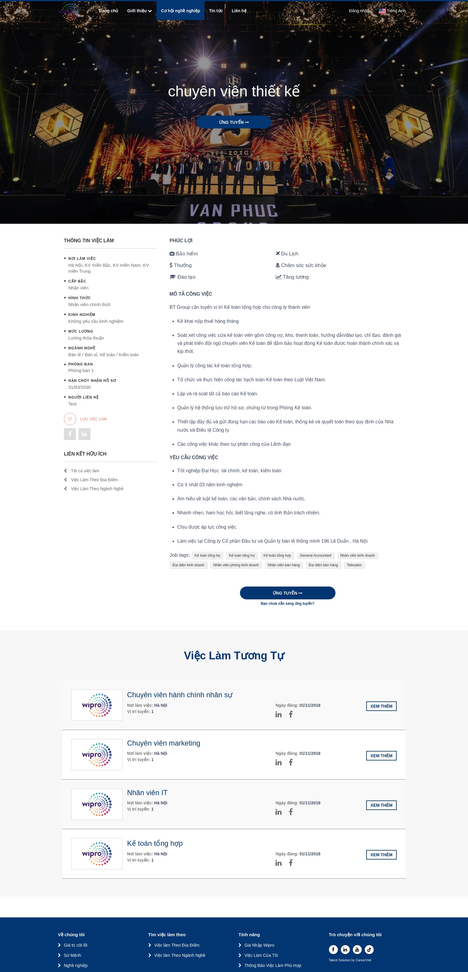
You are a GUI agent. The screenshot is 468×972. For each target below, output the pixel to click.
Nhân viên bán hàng (284, 565)
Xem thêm (381, 706)
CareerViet (363, 960)
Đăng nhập (359, 10)
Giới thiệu (139, 10)
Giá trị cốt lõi (75, 945)
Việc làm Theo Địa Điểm (177, 945)
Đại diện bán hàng (323, 565)
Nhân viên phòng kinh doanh (236, 565)
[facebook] (333, 949)
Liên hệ (239, 10)
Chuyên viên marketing (163, 743)
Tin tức (216, 10)
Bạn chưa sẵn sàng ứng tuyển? (288, 603)
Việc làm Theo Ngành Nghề (180, 955)
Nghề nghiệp (76, 965)
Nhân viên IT (147, 793)
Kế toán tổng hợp (277, 555)
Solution (344, 960)
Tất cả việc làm (81, 470)
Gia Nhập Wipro (259, 945)
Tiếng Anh (392, 11)
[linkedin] (345, 949)
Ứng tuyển (234, 122)
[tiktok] (369, 949)
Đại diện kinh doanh (188, 565)
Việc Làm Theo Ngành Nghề (94, 488)
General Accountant (315, 555)
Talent (333, 960)
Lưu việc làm (85, 419)
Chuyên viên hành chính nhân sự (180, 695)
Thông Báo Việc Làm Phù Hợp (272, 965)
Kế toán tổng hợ (207, 555)
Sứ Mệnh (72, 955)
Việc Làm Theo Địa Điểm (91, 479)
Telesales (354, 565)
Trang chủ (108, 10)
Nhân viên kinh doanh (357, 555)
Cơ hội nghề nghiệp (180, 10)
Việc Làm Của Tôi (261, 955)
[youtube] (357, 949)
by (353, 960)
